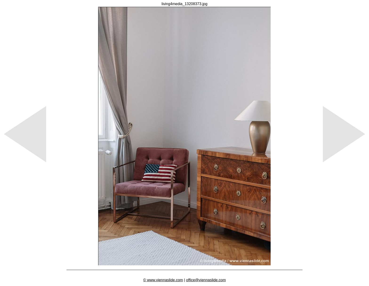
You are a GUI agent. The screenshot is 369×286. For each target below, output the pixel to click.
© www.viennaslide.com (163, 280)
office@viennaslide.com (206, 280)
